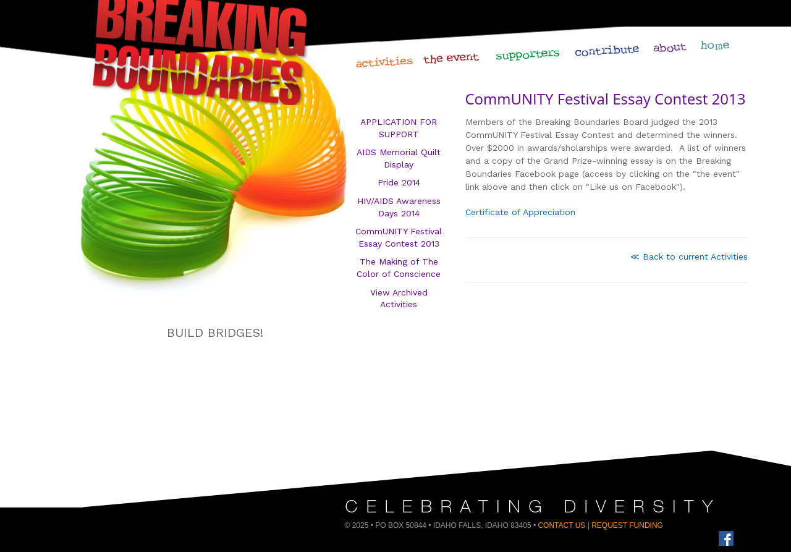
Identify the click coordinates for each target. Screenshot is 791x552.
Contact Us (561, 525)
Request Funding (627, 525)
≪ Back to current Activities (689, 256)
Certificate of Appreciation (520, 212)
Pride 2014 (399, 182)
